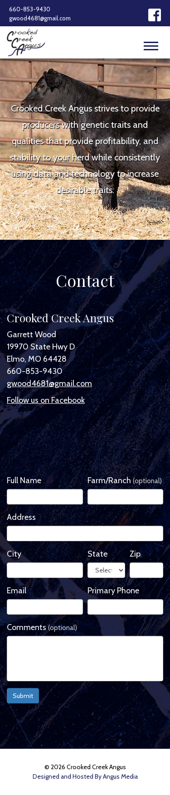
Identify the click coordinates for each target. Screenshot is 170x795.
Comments (42, 627)
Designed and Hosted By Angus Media (85, 776)
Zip (135, 554)
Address (21, 517)
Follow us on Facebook (46, 400)
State (97, 554)
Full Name (24, 480)
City (14, 554)
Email (16, 591)
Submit (23, 696)
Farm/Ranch (124, 480)
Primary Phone (113, 591)
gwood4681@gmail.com (40, 18)
